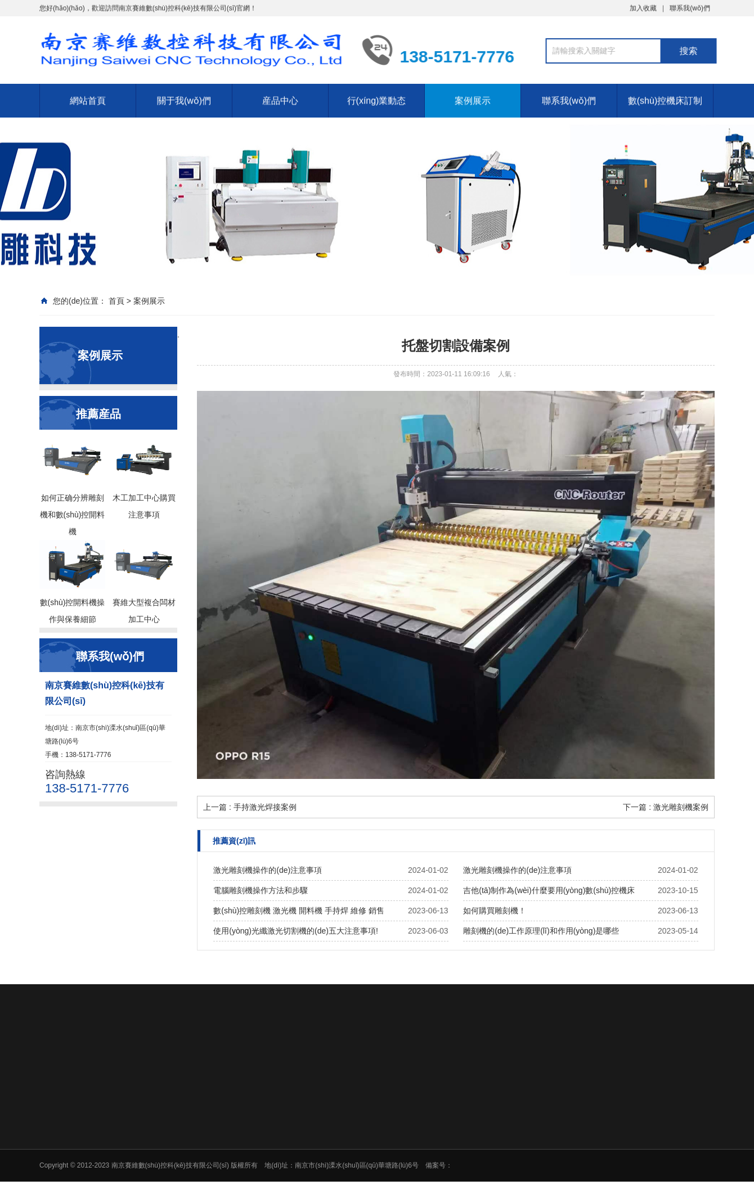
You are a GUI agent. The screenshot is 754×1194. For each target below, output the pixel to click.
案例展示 (473, 93)
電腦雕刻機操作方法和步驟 (260, 890)
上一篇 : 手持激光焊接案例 (250, 807)
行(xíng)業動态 (376, 93)
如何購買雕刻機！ (494, 910)
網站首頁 (88, 93)
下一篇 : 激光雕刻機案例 (665, 807)
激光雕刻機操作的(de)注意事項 (267, 870)
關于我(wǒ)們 (184, 93)
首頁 (116, 300)
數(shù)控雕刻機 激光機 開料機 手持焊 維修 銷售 (298, 910)
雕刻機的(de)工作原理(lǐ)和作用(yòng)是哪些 (541, 930)
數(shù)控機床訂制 (665, 93)
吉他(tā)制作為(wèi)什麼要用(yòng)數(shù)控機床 (549, 890)
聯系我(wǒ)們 (569, 93)
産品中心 (280, 93)
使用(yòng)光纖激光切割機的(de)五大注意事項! (295, 930)
